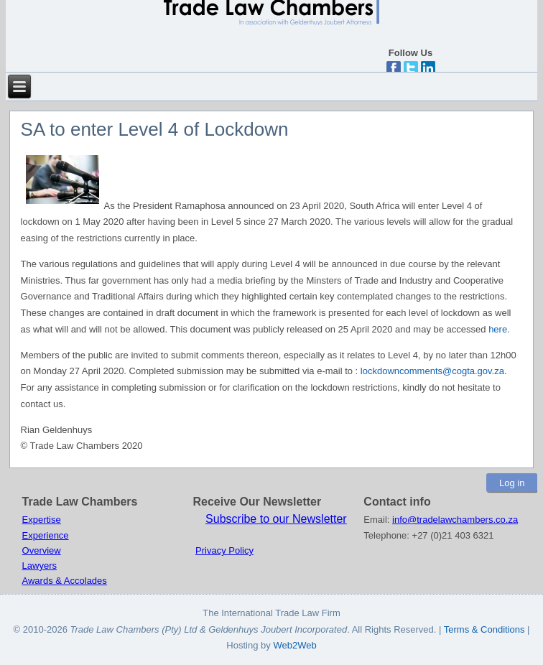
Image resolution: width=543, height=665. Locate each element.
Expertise (41, 519)
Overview (41, 550)
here (497, 329)
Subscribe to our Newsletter (276, 519)
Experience (45, 535)
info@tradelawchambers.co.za (455, 519)
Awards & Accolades (64, 580)
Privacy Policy (224, 550)
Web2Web (294, 645)
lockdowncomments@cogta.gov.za (432, 371)
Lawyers (39, 565)
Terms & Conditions (485, 629)
